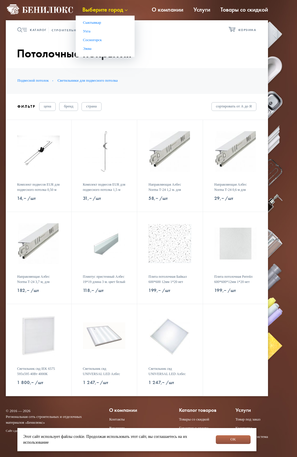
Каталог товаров (197, 410)
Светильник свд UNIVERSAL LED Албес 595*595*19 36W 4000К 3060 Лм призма (101, 376)
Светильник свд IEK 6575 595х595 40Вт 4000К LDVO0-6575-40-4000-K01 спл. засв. (37, 376)
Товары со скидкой (244, 9)
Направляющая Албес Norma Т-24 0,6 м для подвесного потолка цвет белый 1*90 (232, 192)
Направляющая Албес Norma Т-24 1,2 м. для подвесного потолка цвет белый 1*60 (166, 192)
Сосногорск (92, 40)
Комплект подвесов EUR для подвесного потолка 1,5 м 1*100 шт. (104, 189)
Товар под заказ (248, 419)
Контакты (117, 419)
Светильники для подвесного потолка (87, 80)
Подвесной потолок (33, 80)
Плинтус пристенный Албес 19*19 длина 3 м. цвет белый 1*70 (104, 282)
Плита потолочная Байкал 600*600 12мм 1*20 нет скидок (167, 282)
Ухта (86, 31)
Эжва (87, 48)
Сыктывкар (92, 22)
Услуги (201, 9)
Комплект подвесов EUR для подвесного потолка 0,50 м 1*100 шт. (38, 189)
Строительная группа (75, 30)
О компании (167, 9)
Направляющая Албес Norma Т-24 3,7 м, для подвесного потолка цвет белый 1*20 (35, 284)
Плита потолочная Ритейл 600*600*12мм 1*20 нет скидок (233, 282)
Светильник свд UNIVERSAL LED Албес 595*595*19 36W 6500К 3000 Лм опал (167, 376)
